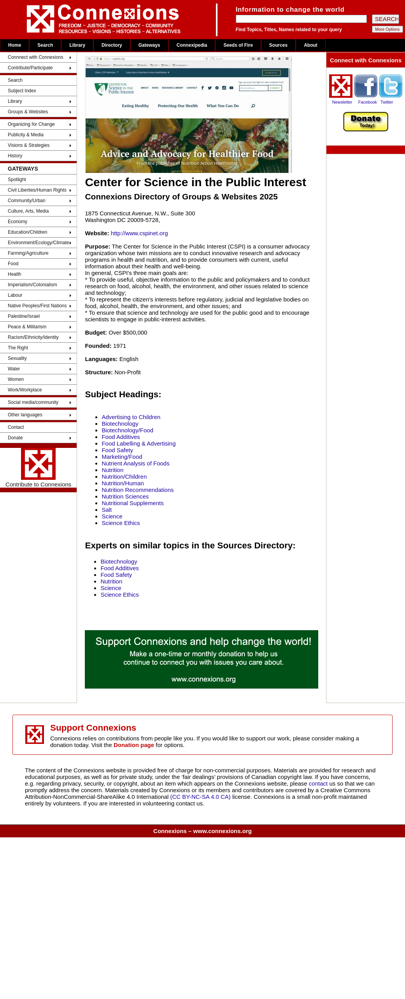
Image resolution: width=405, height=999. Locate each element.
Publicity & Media (26, 134)
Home (14, 45)
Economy (17, 221)
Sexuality (17, 358)
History (15, 156)
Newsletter (342, 102)
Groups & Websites (28, 112)
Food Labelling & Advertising (138, 443)
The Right (18, 348)
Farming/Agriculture (28, 253)
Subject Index (22, 90)
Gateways (149, 45)
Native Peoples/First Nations (37, 305)
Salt (107, 509)
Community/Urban (27, 200)
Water (14, 369)
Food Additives (121, 436)
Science (112, 516)
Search (45, 45)
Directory (112, 45)
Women (16, 379)
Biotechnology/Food (127, 430)
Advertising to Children (131, 417)
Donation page (134, 745)
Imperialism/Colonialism (32, 284)
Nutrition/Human (123, 483)
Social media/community (33, 402)
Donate (15, 437)
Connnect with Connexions (35, 57)
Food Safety (117, 450)
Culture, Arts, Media (28, 211)
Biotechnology (120, 423)
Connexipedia (192, 45)
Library (77, 45)
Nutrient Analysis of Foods (135, 463)
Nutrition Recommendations (138, 489)
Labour (15, 295)
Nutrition (112, 470)
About (310, 45)
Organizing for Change (31, 124)
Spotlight (17, 179)
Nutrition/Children (124, 476)
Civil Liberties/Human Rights (37, 190)
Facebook (367, 102)
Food (13, 263)
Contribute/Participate (30, 67)
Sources (278, 45)
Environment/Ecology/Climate (38, 242)
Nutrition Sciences (125, 496)
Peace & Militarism (27, 326)
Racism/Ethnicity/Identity (33, 337)
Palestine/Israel (24, 316)
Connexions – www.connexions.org (202, 831)
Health (14, 274)
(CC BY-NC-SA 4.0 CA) (200, 796)
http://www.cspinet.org (139, 233)
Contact (16, 427)
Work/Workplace (25, 390)
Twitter (386, 102)
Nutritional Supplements (132, 503)
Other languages (25, 415)
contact (319, 783)
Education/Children (27, 232)
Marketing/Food (122, 456)
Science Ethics (121, 523)
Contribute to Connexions (38, 468)
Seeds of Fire (237, 45)
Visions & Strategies (28, 145)
